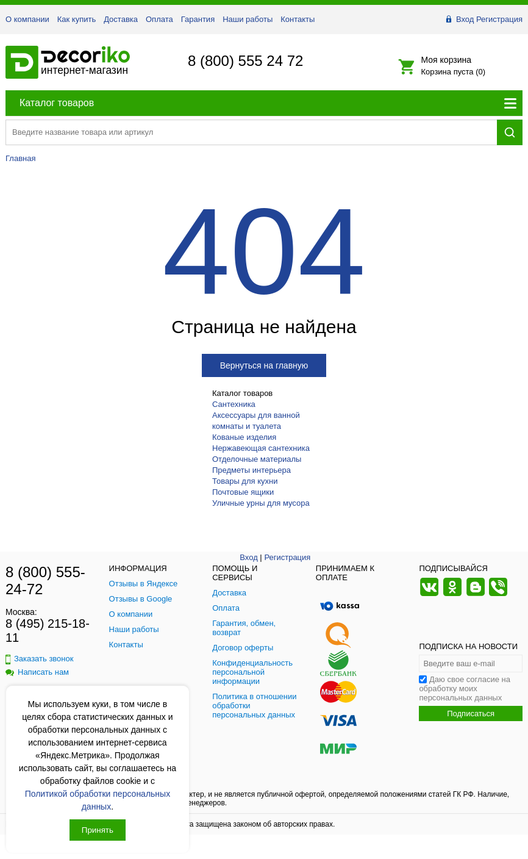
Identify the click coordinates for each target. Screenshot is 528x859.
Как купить (76, 19)
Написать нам (37, 672)
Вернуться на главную (264, 365)
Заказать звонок (39, 658)
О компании (27, 19)
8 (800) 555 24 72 (245, 60)
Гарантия (198, 19)
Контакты (297, 19)
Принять (97, 830)
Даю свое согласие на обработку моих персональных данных (464, 688)
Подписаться (470, 713)
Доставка (121, 19)
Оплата (159, 19)
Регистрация (499, 19)
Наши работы (248, 19)
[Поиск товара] (251, 132)
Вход (465, 19)
